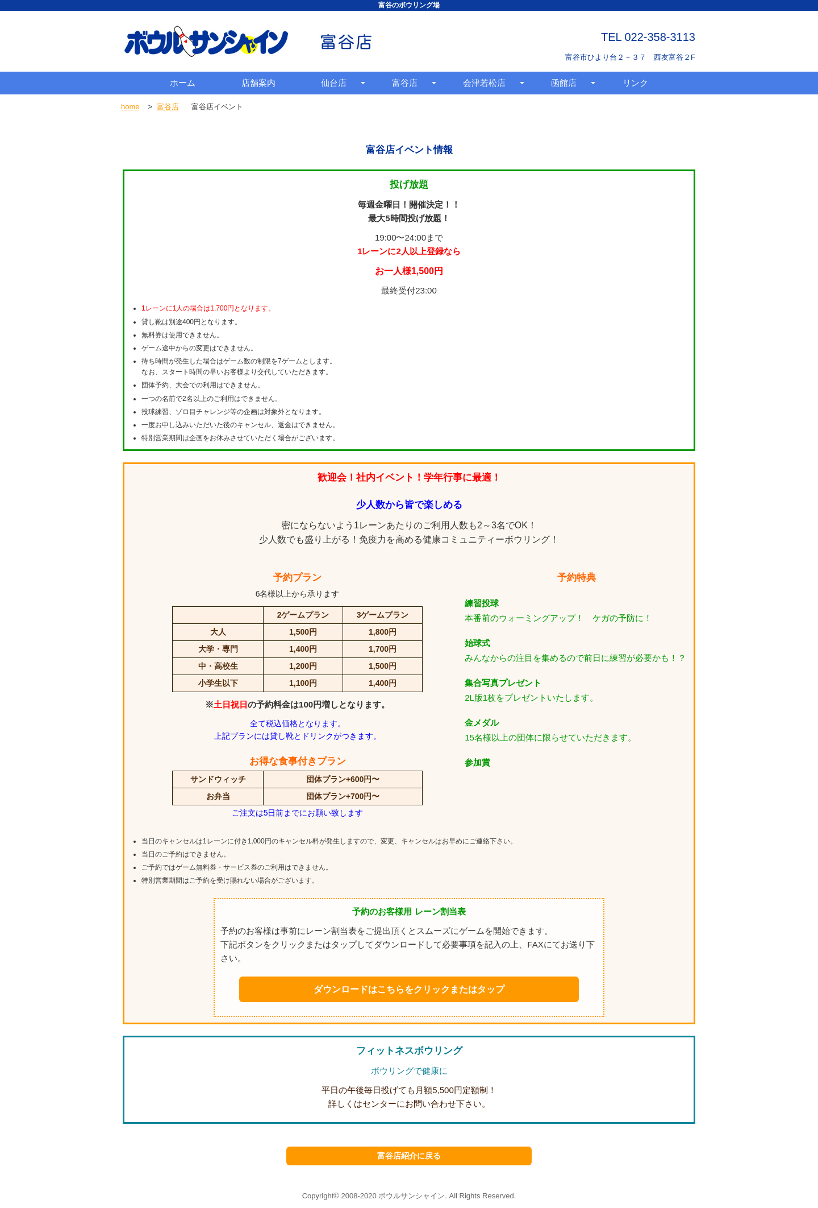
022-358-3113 (659, 37)
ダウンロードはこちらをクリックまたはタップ (409, 989)
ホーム (182, 83)
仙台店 (334, 83)
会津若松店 (484, 83)
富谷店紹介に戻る (409, 1155)
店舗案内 (258, 83)
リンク (635, 83)
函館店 (564, 83)
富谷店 (405, 83)
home (130, 106)
